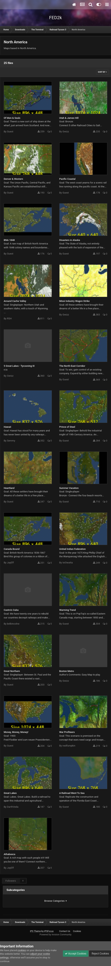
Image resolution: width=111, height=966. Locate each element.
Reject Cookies (100, 953)
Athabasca (9, 854)
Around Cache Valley (15, 301)
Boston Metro (66, 671)
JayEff (10, 562)
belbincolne (13, 623)
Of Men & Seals (12, 118)
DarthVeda (12, 806)
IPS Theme (35, 931)
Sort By (102, 72)
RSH (9, 318)
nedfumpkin (68, 745)
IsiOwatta (67, 562)
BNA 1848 (9, 240)
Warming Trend (67, 610)
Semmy (11, 440)
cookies (22, 950)
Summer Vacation (69, 488)
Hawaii (7, 426)
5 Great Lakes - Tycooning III (19, 366)
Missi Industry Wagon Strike (74, 301)
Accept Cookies (75, 953)
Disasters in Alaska (69, 240)
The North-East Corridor (72, 366)
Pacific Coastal (67, 179)
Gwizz (65, 131)
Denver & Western (13, 179)
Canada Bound (12, 549)
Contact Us (64, 931)
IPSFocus (49, 931)
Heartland (9, 488)
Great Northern (12, 671)
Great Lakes (10, 793)
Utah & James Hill (69, 118)
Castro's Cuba (11, 610)
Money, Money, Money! (16, 732)
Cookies (77, 931)
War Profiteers (67, 732)
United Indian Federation (72, 549)
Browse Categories (55, 900)
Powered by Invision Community (55, 934)
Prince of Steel (67, 426)
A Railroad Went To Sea (72, 793)
